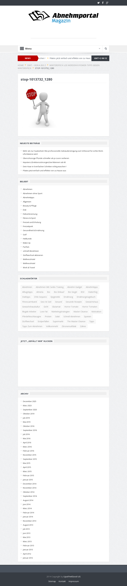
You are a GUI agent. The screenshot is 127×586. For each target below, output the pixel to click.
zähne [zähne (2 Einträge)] (83, 326)
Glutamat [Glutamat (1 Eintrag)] (56, 306)
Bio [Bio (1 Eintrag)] (48, 292)
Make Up (26, 243)
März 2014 (27, 508)
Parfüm (26, 247)
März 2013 (27, 541)
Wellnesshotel (29, 259)
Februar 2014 (28, 512)
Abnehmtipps (28, 197)
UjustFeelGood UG (72, 576)
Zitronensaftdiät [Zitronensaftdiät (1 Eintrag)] (69, 326)
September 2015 (30, 459)
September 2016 (30, 430)
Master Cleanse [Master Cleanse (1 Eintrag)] (80, 311)
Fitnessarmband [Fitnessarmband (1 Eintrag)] (29, 301)
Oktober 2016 (28, 426)
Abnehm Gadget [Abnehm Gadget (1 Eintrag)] (74, 287)
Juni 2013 (26, 533)
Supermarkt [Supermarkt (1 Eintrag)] (58, 321)
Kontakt (62, 581)
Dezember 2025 (29, 401)
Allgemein (27, 201)
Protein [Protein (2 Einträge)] (48, 316)
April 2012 (27, 554)
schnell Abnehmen (31, 251)
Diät (24, 210)
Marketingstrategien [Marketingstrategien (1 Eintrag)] (60, 311)
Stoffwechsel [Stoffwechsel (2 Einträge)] (28, 321)
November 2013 (29, 521)
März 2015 (27, 471)
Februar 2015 (28, 475)
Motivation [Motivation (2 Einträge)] (96, 311)
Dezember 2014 (29, 483)
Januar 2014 (28, 516)
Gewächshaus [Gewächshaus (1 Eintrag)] (92, 301)
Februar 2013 (28, 545)
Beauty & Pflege (30, 205)
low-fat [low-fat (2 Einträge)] (44, 311)
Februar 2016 (28, 451)
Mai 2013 (26, 537)
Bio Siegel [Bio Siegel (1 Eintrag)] (72, 292)
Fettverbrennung (30, 214)
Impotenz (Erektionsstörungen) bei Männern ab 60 (44, 162)
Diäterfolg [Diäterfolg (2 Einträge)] (92, 292)
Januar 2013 (28, 549)
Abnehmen (27, 189)
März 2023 (27, 405)
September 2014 (30, 496)
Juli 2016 (26, 434)
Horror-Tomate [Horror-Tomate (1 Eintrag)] (71, 306)
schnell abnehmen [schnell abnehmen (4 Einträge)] (72, 316)
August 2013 (28, 525)
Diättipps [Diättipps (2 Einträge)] (26, 297)
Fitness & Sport (29, 218)
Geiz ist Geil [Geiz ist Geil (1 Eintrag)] (46, 301)
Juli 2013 (26, 529)
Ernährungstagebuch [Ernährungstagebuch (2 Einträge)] (86, 297)
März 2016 (27, 446)
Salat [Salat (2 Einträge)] (57, 316)
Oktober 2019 (28, 413)
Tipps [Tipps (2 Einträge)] (91, 321)
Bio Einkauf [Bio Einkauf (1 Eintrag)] (59, 292)
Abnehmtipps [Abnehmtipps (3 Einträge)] (92, 287)
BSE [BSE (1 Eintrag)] (82, 292)
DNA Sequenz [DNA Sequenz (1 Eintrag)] (40, 297)
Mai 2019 (26, 422)
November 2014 (29, 488)
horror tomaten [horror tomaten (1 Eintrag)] (89, 306)
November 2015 (29, 455)
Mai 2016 (26, 438)
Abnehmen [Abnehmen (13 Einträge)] (27, 287)
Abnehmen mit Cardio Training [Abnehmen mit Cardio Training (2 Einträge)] (50, 287)
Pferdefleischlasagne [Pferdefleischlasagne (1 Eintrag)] (31, 316)
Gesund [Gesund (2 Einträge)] (58, 301)
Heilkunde (27, 238)
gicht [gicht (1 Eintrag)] (46, 306)
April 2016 (27, 442)
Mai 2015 (26, 463)
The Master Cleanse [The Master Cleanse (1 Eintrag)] (76, 321)
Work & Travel (29, 267)
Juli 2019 (26, 418)
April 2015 (27, 467)
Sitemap (52, 581)
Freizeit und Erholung (32, 222)
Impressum (74, 581)
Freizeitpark (28, 226)
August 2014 (28, 500)
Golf (25, 234)
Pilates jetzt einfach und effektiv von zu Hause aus (74, 58)
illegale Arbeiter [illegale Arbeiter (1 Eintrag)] (29, 311)
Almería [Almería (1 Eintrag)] (39, 292)
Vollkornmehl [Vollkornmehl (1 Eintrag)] (52, 326)
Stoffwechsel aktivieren (33, 255)
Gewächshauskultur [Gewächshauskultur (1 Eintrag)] (31, 306)
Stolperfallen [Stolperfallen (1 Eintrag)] (43, 321)
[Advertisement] (63, 34)
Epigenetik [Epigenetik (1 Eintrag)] (55, 297)
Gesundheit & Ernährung (33, 230)
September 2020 (30, 409)
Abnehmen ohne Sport (32, 193)
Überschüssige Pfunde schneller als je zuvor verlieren (46, 158)
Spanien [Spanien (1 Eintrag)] (87, 316)
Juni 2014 (26, 504)
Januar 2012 (28, 558)
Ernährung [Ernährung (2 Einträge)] (68, 297)
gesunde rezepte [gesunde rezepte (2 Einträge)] (74, 301)
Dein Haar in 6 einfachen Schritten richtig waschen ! (44, 166)
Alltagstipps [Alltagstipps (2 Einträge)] (27, 292)
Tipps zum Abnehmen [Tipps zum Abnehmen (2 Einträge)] (32, 326)
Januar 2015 (28, 479)
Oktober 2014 (28, 492)
